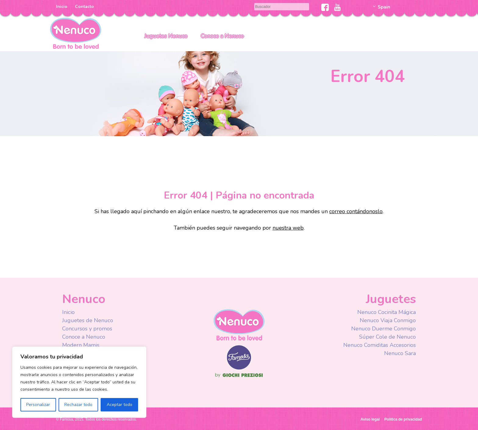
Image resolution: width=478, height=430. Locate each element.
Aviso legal (370, 419)
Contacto (84, 6)
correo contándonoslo (356, 211)
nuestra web (288, 227)
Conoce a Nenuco (222, 36)
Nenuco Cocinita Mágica (386, 312)
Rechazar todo (78, 404)
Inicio (61, 6)
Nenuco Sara (400, 353)
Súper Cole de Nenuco (387, 336)
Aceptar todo (119, 404)
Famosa (239, 368)
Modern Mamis (80, 345)
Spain (384, 7)
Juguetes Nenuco (165, 36)
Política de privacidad (403, 419)
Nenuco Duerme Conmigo (383, 328)
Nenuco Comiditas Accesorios (379, 345)
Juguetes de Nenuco (87, 320)
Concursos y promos (87, 328)
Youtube (337, 7)
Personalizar (38, 404)
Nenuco (75, 33)
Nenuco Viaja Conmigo (388, 320)
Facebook (325, 7)
